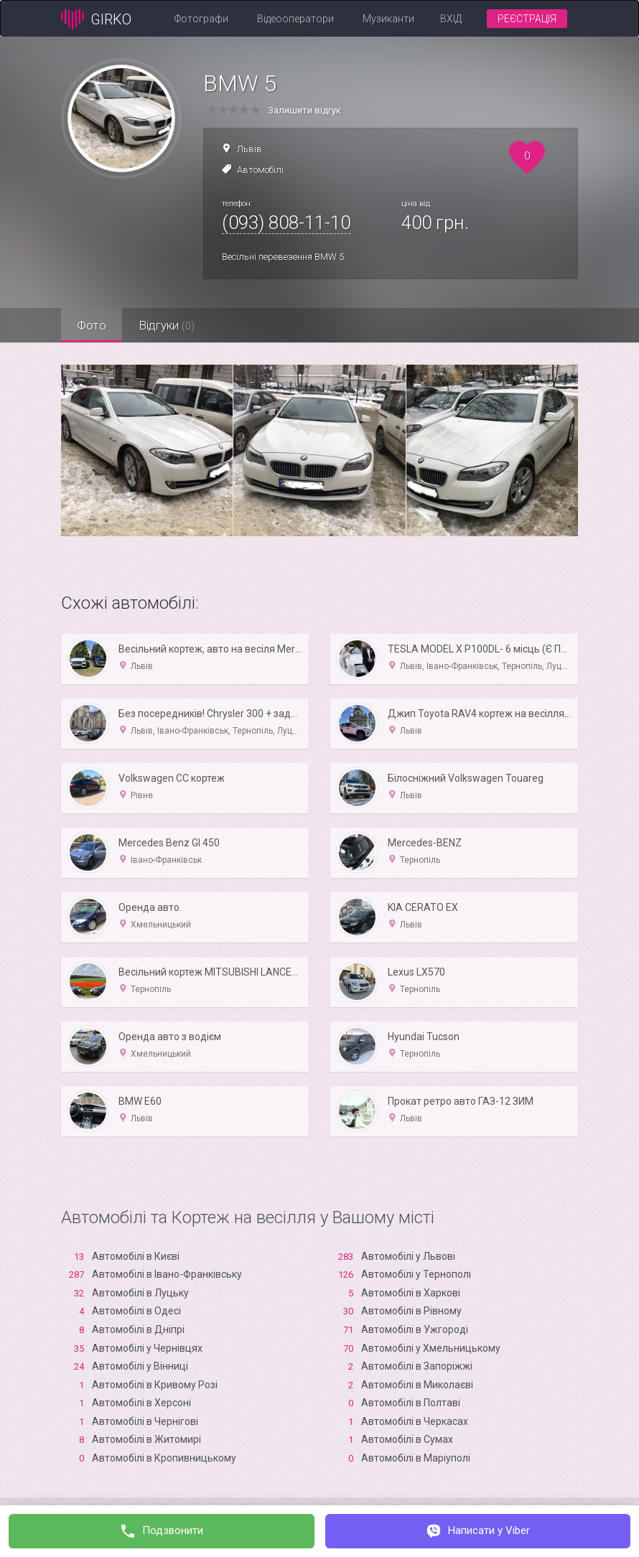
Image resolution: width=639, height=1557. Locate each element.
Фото (93, 325)
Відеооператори (295, 18)
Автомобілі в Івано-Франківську (167, 1274)
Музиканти (388, 18)
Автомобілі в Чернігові (145, 1421)
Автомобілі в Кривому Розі (155, 1384)
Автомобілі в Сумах (407, 1439)
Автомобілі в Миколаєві (417, 1384)
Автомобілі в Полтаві (410, 1402)
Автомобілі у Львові (408, 1256)
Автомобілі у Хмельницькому (430, 1348)
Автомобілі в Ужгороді (414, 1329)
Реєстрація (527, 18)
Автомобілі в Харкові (410, 1293)
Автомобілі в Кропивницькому (164, 1458)
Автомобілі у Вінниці (140, 1366)
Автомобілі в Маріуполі (415, 1458)
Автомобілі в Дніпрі (138, 1329)
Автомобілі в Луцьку (140, 1293)
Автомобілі (260, 169)
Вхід (451, 18)
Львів (249, 149)
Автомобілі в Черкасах (414, 1421)
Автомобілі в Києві (135, 1256)
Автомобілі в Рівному (411, 1311)
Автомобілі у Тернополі (416, 1274)
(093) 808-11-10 (286, 222)
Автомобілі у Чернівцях (147, 1348)
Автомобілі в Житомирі (146, 1439)
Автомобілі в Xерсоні (141, 1402)
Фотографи (201, 18)
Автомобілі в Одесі (136, 1311)
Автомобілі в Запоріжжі (416, 1366)
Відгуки (172, 325)
